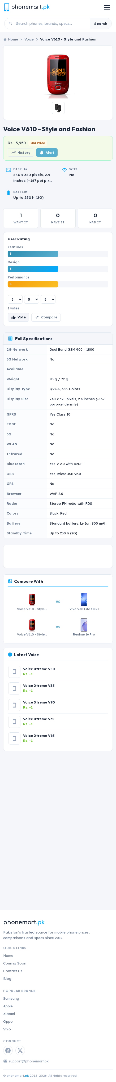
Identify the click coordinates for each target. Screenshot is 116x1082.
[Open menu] (107, 7)
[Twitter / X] (20, 1050)
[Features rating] (15, 299)
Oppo (8, 1021)
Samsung (11, 998)
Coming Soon (14, 963)
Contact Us (12, 971)
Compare (46, 317)
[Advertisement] (58, 826)
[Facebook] (8, 1050)
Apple (8, 1006)
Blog (7, 978)
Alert (46, 152)
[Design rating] (31, 299)
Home (8, 955)
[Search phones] (51, 23)
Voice (29, 39)
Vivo (7, 1029)
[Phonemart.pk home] (26, 7)
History (21, 152)
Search (100, 23)
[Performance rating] (48, 299)
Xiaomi (9, 1014)
